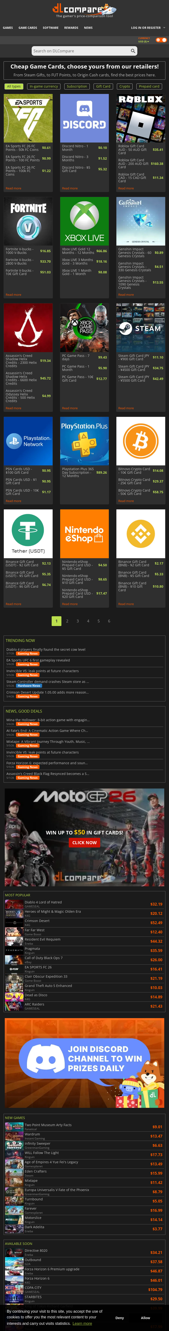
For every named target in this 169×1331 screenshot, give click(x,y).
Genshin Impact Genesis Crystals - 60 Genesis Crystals (134, 252)
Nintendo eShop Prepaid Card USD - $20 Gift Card (77, 593)
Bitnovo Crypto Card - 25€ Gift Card (134, 481)
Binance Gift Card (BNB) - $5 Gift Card (133, 574)
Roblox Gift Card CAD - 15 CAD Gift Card (132, 178)
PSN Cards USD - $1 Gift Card (21, 481)
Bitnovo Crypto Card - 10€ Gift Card (134, 470)
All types (14, 86)
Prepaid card (149, 86)
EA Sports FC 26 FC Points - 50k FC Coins (22, 147)
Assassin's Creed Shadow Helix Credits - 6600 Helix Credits (21, 378)
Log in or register (146, 28)
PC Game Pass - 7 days (75, 357)
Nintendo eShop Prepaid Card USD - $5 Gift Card (77, 565)
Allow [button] (145, 1318)
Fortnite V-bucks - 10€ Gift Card (20, 272)
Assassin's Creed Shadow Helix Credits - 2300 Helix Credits (21, 361)
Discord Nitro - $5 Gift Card (76, 169)
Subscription (77, 86)
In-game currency (44, 86)
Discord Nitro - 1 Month (75, 147)
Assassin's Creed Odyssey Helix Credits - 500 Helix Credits (20, 396)
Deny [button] (119, 1318)
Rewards (71, 28)
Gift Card (103, 86)
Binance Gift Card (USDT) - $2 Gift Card (22, 563)
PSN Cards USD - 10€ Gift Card (22, 492)
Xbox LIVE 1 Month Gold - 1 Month (76, 272)
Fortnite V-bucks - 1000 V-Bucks (20, 250)
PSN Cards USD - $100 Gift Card (19, 470)
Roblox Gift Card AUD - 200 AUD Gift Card (133, 163)
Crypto (124, 86)
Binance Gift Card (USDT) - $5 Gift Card (22, 574)
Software (51, 28)
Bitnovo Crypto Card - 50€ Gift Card (134, 492)
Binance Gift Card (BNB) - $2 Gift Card (133, 563)
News (88, 28)
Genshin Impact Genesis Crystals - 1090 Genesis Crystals (132, 283)
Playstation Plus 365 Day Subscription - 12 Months (78, 472)
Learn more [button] (82, 1323)
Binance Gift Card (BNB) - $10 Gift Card (132, 587)
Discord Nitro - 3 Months (75, 158)
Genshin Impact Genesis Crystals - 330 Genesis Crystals (134, 267)
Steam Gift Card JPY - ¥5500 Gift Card (133, 378)
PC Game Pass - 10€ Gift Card (77, 378)
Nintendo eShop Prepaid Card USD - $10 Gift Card (77, 579)
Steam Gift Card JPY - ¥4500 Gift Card (133, 368)
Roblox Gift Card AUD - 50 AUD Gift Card (132, 149)
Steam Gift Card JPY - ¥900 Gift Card (133, 357)
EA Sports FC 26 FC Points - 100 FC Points (23, 158)
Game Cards (28, 28)
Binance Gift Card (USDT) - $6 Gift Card (22, 585)
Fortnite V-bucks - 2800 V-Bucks (20, 261)
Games (8, 28)
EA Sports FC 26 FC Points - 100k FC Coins (20, 171)
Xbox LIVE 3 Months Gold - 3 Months (77, 261)
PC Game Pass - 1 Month (75, 368)
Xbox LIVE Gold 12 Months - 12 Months (78, 250)
